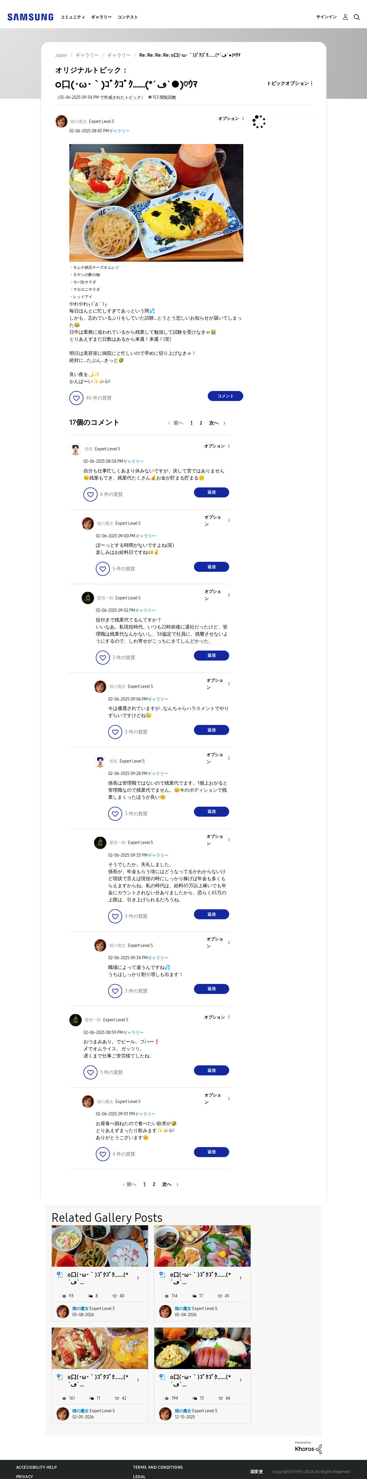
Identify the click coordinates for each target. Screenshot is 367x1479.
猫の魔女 (80, 1305)
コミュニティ (73, 17)
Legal (139, 1471)
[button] (233, 119)
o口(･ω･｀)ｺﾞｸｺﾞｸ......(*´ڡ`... (95, 1276)
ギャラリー (101, 17)
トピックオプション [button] (288, 83)
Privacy (24, 1471)
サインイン (326, 16)
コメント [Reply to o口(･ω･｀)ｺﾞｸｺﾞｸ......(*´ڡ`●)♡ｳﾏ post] (225, 396)
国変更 (256, 1466)
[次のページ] (217, 423)
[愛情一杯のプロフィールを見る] (105, 598)
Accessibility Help (36, 1462)
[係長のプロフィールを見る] (89, 449)
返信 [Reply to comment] (211, 492)
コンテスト (128, 17)
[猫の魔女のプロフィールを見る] (79, 121)
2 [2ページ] (201, 423)
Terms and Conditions (158, 1462)
